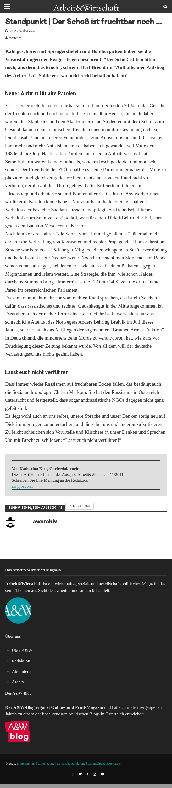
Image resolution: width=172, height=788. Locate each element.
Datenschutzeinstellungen (104, 763)
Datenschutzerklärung (71, 763)
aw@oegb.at (22, 486)
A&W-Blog (24, 707)
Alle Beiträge (80, 506)
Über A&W (22, 650)
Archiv (18, 681)
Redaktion (21, 660)
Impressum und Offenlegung (35, 763)
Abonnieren (22, 671)
